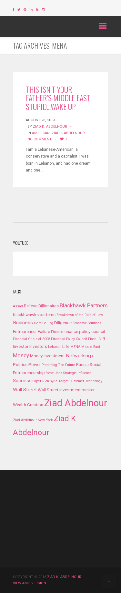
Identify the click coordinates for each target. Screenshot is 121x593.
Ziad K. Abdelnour (50, 127)
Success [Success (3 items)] (22, 381)
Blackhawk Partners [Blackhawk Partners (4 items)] (84, 305)
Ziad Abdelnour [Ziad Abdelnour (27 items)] (75, 403)
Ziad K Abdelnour (68, 133)
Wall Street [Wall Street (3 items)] (25, 390)
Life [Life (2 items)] (65, 346)
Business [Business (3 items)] (23, 323)
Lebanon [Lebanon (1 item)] (54, 347)
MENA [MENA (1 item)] (75, 347)
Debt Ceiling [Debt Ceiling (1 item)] (43, 323)
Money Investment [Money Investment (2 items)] (47, 355)
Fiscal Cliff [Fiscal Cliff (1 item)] (96, 339)
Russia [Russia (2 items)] (82, 364)
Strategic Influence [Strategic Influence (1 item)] (77, 373)
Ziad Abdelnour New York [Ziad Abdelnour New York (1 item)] (33, 420)
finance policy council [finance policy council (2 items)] (84, 331)
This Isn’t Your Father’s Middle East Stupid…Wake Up (58, 97)
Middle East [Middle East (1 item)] (90, 347)
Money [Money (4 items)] (21, 355)
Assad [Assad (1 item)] (18, 306)
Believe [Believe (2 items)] (30, 305)
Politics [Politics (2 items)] (20, 364)
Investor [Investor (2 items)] (20, 346)
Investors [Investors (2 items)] (38, 346)
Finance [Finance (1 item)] (57, 332)
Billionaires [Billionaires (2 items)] (48, 305)
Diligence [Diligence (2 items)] (63, 322)
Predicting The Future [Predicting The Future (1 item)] (58, 365)
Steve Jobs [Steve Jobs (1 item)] (54, 373)
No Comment (39, 139)
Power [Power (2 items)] (34, 364)
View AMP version (29, 583)
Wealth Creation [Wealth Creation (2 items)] (28, 404)
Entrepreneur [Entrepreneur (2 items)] (25, 331)
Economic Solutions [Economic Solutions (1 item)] (87, 323)
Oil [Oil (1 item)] (94, 356)
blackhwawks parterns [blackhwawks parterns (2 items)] (34, 314)
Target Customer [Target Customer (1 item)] (71, 381)
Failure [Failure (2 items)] (44, 331)
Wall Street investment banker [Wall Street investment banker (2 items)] (66, 389)
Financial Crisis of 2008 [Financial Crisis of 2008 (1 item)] (31, 339)
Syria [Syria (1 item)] (53, 381)
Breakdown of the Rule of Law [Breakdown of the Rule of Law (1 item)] (79, 315)
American (41, 133)
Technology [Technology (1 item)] (93, 381)
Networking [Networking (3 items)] (78, 356)
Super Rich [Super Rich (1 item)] (41, 381)
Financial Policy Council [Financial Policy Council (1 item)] (69, 339)
